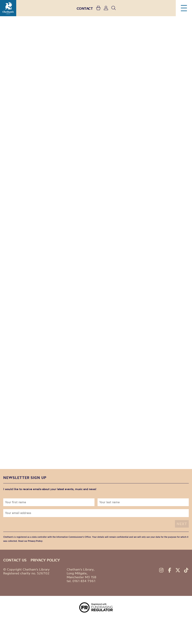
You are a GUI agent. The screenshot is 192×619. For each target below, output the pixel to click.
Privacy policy (45, 560)
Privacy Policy (35, 541)
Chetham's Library (8, 8)
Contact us (15, 560)
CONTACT (85, 8)
